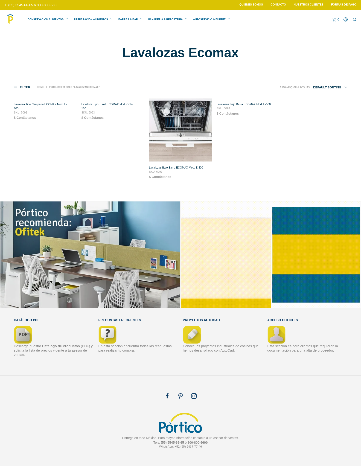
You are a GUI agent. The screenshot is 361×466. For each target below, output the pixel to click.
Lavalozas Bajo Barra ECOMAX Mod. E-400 (176, 169)
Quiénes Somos (251, 4)
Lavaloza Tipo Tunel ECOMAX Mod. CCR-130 (107, 108)
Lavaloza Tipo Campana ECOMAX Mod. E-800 (40, 108)
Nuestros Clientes (308, 4)
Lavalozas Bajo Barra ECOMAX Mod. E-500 (244, 106)
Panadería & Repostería (165, 19)
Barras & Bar (128, 19)
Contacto (278, 4)
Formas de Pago (343, 4)
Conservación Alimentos (46, 19)
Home (40, 87)
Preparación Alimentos (91, 19)
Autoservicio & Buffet (209, 19)
